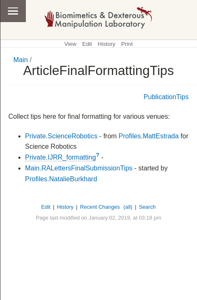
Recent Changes (100, 207)
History (106, 44)
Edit (87, 44)
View (70, 44)
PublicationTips (166, 96)
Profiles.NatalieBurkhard (61, 178)
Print (127, 44)
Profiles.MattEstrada (149, 136)
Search (147, 207)
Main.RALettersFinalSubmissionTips (78, 168)
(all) (128, 207)
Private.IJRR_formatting (60, 157)
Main (20, 59)
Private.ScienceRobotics (61, 136)
